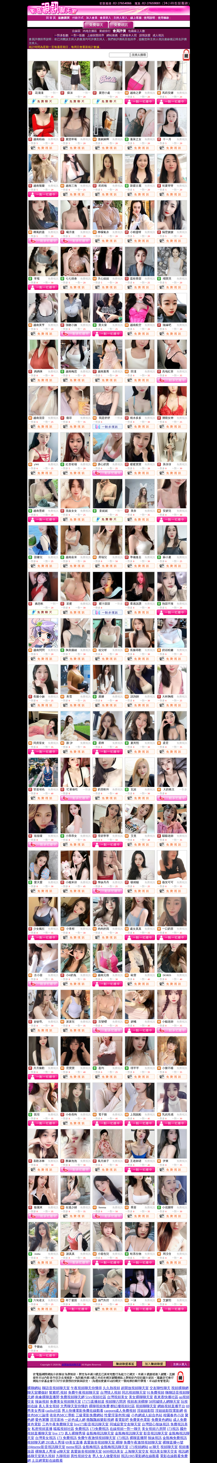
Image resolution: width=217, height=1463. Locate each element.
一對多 (119, 417)
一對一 (54, 92)
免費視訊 (150, 92)
